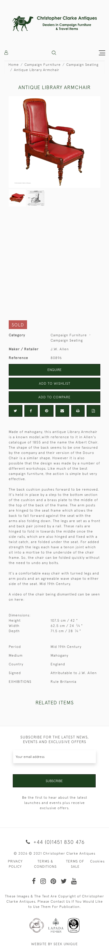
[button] (54, 53)
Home (13, 65)
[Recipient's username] (54, 756)
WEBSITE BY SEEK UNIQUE (54, 944)
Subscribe (54, 781)
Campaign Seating (82, 65)
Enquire (54, 370)
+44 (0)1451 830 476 (54, 842)
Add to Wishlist (54, 383)
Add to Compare (54, 397)
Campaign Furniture (42, 65)
